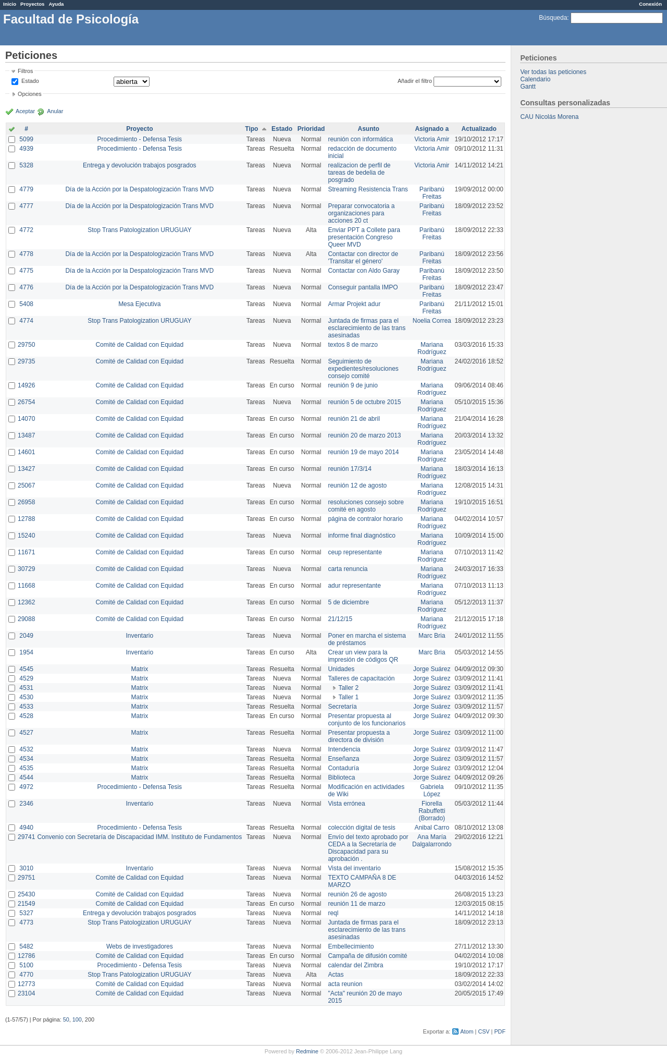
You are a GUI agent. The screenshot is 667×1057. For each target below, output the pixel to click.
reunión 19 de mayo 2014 (363, 452)
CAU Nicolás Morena (549, 116)
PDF (499, 1031)
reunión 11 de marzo (356, 903)
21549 (26, 903)
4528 (26, 716)
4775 (26, 270)
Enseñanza (343, 758)
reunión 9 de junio (352, 385)
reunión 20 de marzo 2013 (364, 435)
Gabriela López (431, 790)
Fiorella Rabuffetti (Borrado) (431, 811)
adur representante (354, 585)
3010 (26, 868)
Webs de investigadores (139, 946)
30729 (26, 569)
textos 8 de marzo (352, 344)
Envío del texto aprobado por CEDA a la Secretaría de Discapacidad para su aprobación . (368, 847)
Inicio (9, 4)
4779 (26, 189)
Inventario (139, 635)
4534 (26, 758)
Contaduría (343, 768)
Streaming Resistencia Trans (367, 189)
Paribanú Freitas (431, 193)
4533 (26, 706)
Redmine (307, 1051)
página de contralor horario (365, 519)
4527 (26, 732)
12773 (26, 984)
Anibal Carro (431, 827)
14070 (26, 418)
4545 (26, 669)
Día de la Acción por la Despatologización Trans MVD (139, 189)
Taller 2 (348, 687)
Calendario (535, 79)
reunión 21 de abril (353, 418)
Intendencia (344, 749)
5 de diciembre (348, 602)
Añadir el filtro (415, 81)
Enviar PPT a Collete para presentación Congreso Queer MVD (364, 237)
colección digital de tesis (361, 827)
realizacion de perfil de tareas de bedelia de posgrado (359, 173)
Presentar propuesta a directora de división (359, 736)
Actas (335, 974)
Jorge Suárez (431, 669)
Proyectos (32, 4)
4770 (26, 974)
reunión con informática (360, 139)
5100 (26, 965)
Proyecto (139, 128)
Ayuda (56, 4)
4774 (26, 320)
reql (333, 913)
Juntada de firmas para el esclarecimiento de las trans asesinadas (366, 328)
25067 (26, 485)
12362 (26, 602)
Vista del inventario (354, 868)
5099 (26, 139)
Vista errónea (346, 803)
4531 (26, 687)
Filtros (25, 71)
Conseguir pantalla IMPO (363, 287)
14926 (26, 385)
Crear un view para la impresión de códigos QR (363, 656)
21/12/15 (340, 619)
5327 (26, 913)
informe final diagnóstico (361, 535)
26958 (26, 502)
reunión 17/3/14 (349, 468)
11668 (26, 585)
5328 (26, 165)
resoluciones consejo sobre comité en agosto (365, 506)
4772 (26, 230)
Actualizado (479, 128)
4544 (26, 777)
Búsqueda (553, 17)
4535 (26, 768)
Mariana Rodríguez (431, 348)
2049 (26, 635)
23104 (26, 993)
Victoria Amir (431, 139)
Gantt (527, 86)
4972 (26, 787)
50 (66, 1019)
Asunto (368, 128)
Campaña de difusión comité (367, 955)
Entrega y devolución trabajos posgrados (139, 165)
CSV (483, 1031)
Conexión (650, 4)
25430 (26, 894)
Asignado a (432, 128)
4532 (26, 749)
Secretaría (342, 706)
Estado (30, 81)
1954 (26, 652)
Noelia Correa (432, 320)
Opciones (30, 94)
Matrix (139, 669)
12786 (26, 955)
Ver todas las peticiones (553, 72)
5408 (26, 304)
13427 (26, 468)
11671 (26, 552)
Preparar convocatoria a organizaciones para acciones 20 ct (361, 213)
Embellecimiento (351, 946)
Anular (55, 111)
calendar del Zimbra (355, 965)
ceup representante (354, 552)
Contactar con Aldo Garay (363, 270)
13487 (26, 435)
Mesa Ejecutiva (139, 304)
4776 (26, 287)
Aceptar (25, 111)
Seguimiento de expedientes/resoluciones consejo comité (363, 369)
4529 (26, 678)
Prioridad (311, 128)
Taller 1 (348, 697)
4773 (26, 922)
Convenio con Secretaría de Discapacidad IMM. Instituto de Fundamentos (139, 837)
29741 (26, 837)
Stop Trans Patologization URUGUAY (139, 230)
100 (77, 1019)
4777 (26, 206)
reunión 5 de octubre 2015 (364, 402)
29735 (26, 361)
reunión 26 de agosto (357, 894)
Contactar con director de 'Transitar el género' (363, 257)
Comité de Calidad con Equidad (139, 344)
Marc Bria (431, 635)
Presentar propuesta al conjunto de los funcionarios (366, 719)
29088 (26, 619)
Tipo (251, 128)
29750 (26, 344)
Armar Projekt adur (354, 304)
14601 (26, 452)
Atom (466, 1031)
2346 (26, 803)
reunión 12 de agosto (357, 485)
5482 (26, 946)
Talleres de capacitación (361, 678)
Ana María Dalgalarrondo (431, 840)
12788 (26, 519)
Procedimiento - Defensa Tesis (139, 139)
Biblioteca (341, 777)
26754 (26, 402)
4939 (26, 148)
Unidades (341, 669)
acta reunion (345, 984)
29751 (26, 877)
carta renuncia (347, 569)
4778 (26, 254)
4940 (26, 827)
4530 (26, 697)
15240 (26, 535)
